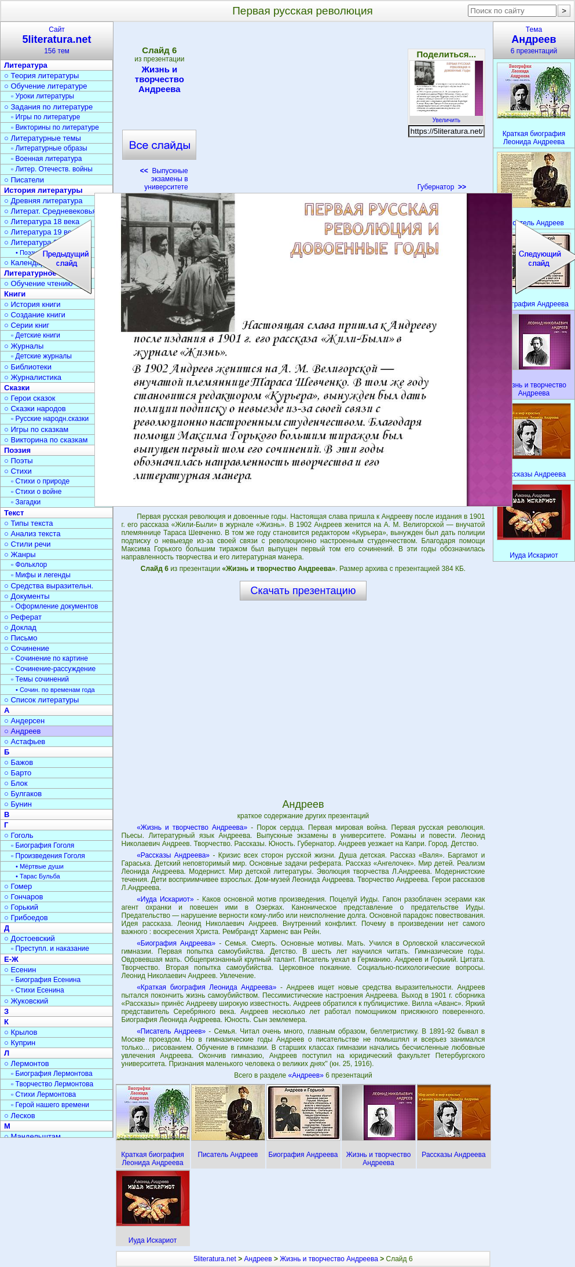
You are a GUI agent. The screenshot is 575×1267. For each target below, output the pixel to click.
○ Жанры (20, 554)
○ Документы (26, 596)
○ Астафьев (24, 741)
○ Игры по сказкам (36, 429)
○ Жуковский (26, 1001)
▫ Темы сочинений (40, 679)
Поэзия (17, 450)
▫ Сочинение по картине (49, 658)
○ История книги (32, 304)
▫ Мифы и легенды (41, 575)
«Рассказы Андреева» (173, 855)
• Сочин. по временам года (55, 689)
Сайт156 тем (57, 40)
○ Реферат (23, 617)
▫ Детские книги (35, 335)
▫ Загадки (26, 502)
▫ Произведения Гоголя (48, 856)
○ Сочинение (26, 648)
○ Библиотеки (28, 366)
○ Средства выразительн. (48, 585)
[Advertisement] (303, 110)
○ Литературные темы (42, 138)
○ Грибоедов (26, 917)
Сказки (17, 387)
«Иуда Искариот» (165, 899)
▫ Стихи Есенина (37, 990)
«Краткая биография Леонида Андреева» (206, 987)
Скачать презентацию (303, 590)
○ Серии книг (26, 325)
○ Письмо (21, 638)
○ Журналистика (32, 377)
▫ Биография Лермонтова (52, 1074)
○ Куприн (19, 1042)
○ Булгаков (23, 793)
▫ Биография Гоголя (42, 845)
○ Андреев (22, 731)
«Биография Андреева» (176, 943)
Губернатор (441, 187)
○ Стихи (18, 471)
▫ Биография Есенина (45, 980)
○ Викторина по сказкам (45, 439)
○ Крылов (20, 1032)
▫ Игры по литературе (45, 117)
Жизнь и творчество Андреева (159, 79)
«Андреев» (306, 1075)
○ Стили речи (27, 544)
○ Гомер (18, 886)
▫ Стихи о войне (36, 492)
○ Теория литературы (41, 75)
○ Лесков (19, 1115)
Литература (25, 65)
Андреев (258, 1259)
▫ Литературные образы (49, 148)
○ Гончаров (23, 896)
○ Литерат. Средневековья (50, 211)
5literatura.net (214, 1259)
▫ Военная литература (46, 159)
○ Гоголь (19, 835)
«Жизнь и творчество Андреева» (192, 827)
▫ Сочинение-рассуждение (53, 669)
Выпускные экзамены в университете (164, 179)
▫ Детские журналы (41, 356)
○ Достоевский (29, 938)
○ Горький (21, 907)
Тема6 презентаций (533, 40)
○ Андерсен (24, 720)
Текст (14, 512)
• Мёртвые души (40, 866)
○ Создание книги (34, 314)
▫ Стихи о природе (40, 481)
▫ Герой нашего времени (50, 1105)
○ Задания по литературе (48, 106)
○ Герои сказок (30, 398)
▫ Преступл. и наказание (50, 948)
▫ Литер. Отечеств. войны (52, 169)
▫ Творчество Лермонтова (52, 1084)
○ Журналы (23, 346)
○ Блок (16, 783)
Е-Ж (11, 959)
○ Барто (17, 772)
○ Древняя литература (43, 200)
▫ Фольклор (29, 565)
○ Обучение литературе (45, 86)
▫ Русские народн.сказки (50, 419)
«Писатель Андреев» (171, 1031)
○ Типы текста (28, 523)
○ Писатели (24, 179)
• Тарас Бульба (38, 876)
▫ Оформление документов (54, 606)
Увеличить (446, 117)
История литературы (43, 190)
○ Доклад (20, 627)
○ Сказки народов (35, 408)
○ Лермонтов (26, 1063)
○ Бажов (18, 762)
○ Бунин (18, 804)
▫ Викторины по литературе (55, 127)
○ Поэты (18, 460)
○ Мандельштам (32, 1136)
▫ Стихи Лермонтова (43, 1094)
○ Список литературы (41, 699)
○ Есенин (20, 969)
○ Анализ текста (32, 533)
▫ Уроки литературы (42, 96)
